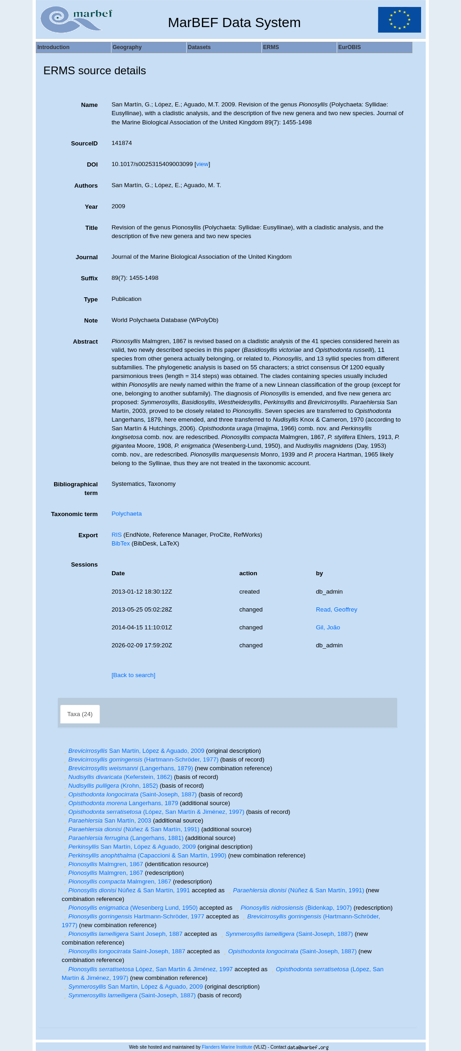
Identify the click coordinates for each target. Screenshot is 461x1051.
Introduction (54, 47)
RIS (116, 534)
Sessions (84, 564)
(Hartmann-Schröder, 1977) (140, 759)
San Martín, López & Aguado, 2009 (133, 750)
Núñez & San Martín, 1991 (126, 890)
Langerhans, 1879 (120, 803)
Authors (86, 185)
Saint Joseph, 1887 (122, 933)
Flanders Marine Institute (227, 1047)
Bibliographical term (76, 488)
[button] (65, 751)
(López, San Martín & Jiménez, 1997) (153, 811)
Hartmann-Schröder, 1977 (133, 916)
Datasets (199, 47)
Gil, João (328, 627)
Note (91, 320)
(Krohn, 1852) (110, 785)
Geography (127, 47)
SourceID (84, 143)
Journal (87, 257)
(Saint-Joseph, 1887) (129, 794)
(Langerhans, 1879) (127, 768)
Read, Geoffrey (336, 609)
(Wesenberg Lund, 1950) (130, 907)
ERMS (271, 47)
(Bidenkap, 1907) (293, 907)
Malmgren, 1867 (102, 864)
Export (88, 535)
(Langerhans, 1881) (123, 837)
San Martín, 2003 (106, 820)
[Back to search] (133, 675)
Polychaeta (126, 513)
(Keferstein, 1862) (117, 776)
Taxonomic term (74, 514)
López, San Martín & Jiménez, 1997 (147, 969)
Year (91, 206)
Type (91, 299)
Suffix (89, 278)
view (202, 164)
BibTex (120, 543)
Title (91, 227)
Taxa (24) (80, 714)
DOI (92, 164)
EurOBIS (350, 47)
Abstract (85, 341)
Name (89, 104)
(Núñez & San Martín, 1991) (131, 829)
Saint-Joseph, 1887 (123, 951)
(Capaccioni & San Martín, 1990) (144, 855)
